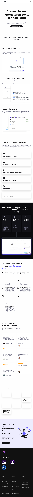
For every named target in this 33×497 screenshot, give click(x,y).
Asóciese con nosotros (5, 493)
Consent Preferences (25, 487)
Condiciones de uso (25, 484)
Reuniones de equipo (5, 483)
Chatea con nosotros (15, 493)
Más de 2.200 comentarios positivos (8, 328)
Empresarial (3, 479)
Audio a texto (14, 479)
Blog (2, 491)
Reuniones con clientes (5, 484)
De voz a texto (6, 4)
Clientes (23, 478)
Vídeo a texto (14, 481)
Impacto (23, 476)
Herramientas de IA (15, 474)
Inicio (2, 4)
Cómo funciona (4, 474)
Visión (23, 474)
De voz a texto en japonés (12, 4)
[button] (30, 2)
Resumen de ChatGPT (15, 486)
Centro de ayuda (14, 491)
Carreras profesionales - (26, 480)
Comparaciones (14, 484)
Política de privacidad (25, 482)
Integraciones (4, 478)
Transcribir (13, 478)
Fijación (3, 476)
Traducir (13, 476)
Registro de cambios (5, 486)
